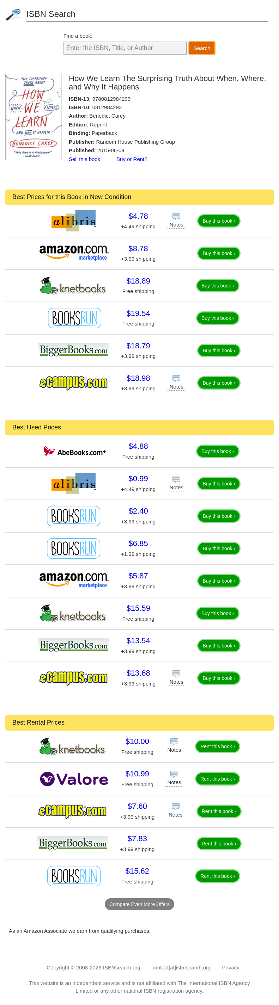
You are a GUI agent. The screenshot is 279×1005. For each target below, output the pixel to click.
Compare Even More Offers (139, 904)
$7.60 (137, 806)
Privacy (230, 967)
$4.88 (138, 446)
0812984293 (107, 107)
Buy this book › (218, 221)
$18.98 (138, 378)
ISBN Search (50, 14)
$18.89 (138, 281)
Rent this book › (217, 746)
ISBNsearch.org (121, 967)
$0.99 (138, 478)
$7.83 (137, 838)
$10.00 (137, 741)
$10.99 (137, 773)
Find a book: (78, 36)
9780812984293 (111, 99)
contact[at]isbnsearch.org (181, 967)
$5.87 (138, 575)
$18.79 (138, 345)
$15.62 (137, 871)
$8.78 (138, 248)
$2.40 (138, 511)
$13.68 (138, 673)
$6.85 (138, 543)
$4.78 (138, 216)
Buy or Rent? (131, 159)
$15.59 (138, 608)
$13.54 (138, 640)
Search (202, 48)
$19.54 (138, 313)
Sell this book (84, 159)
